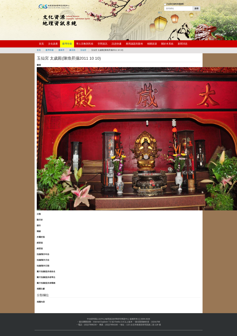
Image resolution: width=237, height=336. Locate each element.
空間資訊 (102, 43)
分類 (39, 214)
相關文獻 (41, 289)
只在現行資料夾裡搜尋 (175, 4)
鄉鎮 (39, 231)
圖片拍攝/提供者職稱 (46, 283)
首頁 (41, 43)
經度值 (40, 243)
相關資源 (152, 43)
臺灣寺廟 (67, 43)
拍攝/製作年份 (43, 254)
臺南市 (61, 50)
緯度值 (40, 248)
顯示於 (40, 220)
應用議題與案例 (134, 43)
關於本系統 (167, 43)
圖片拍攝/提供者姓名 (46, 271)
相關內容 (41, 302)
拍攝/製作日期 (43, 266)
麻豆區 (72, 50)
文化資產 (53, 43)
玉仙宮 (83, 50)
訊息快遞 (116, 43)
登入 (160, 12)
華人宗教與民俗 (84, 43)
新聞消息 (182, 43)
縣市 (39, 225)
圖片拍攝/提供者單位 (46, 277)
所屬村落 (41, 237)
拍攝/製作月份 (43, 260)
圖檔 (39, 65)
